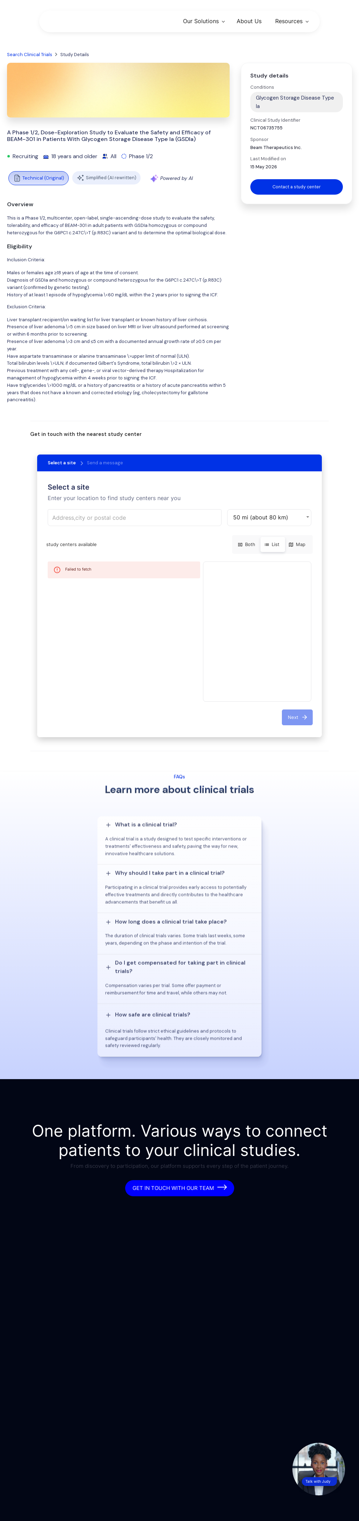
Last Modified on (268, 159)
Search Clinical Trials (29, 55)
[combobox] (135, 517)
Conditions (262, 87)
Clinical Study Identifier (275, 120)
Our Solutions (201, 21)
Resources (289, 21)
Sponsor (259, 139)
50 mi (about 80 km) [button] (260, 517)
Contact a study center (296, 187)
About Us (249, 21)
